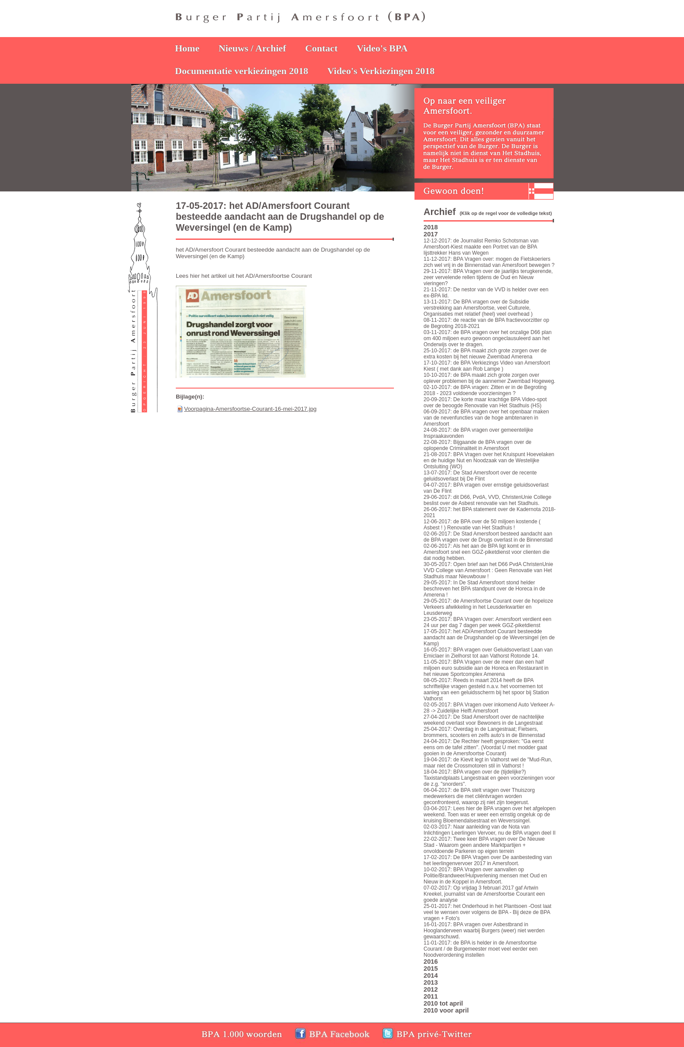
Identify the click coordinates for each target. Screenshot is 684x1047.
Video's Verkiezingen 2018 (380, 70)
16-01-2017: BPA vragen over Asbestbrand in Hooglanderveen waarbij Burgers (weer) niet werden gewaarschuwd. (484, 930)
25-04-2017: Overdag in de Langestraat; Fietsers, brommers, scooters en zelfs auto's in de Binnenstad (484, 732)
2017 (431, 234)
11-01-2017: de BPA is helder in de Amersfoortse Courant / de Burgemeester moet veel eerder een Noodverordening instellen (480, 949)
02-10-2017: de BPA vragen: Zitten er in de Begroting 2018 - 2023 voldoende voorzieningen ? (485, 390)
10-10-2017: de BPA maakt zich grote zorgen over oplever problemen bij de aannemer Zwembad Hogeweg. (489, 378)
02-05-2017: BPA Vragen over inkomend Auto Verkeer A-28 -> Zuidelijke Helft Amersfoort (489, 708)
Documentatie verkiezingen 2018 (241, 70)
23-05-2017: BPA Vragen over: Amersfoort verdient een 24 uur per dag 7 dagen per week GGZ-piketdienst (487, 622)
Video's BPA (382, 48)
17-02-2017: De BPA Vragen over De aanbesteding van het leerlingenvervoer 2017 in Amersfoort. (488, 860)
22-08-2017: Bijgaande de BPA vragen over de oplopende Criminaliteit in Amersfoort (477, 445)
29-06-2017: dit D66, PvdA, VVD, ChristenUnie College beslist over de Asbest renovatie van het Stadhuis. (487, 500)
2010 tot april (443, 1003)
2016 (431, 961)
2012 (431, 989)
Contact (321, 48)
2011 (431, 996)
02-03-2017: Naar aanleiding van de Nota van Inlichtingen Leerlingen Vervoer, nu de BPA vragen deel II (490, 830)
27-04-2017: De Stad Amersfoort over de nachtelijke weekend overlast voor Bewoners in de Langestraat (484, 720)
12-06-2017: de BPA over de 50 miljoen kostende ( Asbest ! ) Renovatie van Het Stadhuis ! (482, 524)
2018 (431, 227)
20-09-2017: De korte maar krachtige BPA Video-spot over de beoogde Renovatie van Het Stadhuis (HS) (485, 402)
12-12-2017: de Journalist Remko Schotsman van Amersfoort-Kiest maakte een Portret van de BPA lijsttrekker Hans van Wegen (481, 247)
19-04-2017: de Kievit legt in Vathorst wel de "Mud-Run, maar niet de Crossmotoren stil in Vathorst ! (488, 763)
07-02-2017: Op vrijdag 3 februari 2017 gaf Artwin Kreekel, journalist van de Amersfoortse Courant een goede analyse (484, 894)
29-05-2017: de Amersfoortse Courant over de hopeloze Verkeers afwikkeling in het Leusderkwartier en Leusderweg (488, 607)
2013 (431, 982)
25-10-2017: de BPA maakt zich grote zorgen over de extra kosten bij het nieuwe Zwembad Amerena (485, 354)
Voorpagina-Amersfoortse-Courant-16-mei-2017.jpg (250, 409)
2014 (431, 975)
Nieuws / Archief (252, 48)
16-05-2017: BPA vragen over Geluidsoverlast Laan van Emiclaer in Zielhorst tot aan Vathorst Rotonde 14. (488, 653)
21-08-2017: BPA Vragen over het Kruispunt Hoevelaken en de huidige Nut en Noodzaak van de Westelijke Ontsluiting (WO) (489, 460)
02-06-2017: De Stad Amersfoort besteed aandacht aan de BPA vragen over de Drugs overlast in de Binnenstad (488, 537)
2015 (431, 968)
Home (187, 48)
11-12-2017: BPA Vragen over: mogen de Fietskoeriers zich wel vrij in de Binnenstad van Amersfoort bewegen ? (489, 262)
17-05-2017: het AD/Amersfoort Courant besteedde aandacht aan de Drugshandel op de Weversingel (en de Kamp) (489, 637)
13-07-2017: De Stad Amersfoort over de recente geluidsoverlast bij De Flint (480, 476)
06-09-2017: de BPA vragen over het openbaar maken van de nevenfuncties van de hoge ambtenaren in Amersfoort (486, 418)
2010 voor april (446, 1010)
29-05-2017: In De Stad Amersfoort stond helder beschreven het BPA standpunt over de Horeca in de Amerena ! (484, 589)
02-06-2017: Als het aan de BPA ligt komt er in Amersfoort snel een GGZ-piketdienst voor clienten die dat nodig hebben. (487, 552)
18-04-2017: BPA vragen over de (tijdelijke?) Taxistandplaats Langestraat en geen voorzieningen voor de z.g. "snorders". (489, 778)
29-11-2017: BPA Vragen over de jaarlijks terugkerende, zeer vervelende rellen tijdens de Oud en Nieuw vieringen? (488, 277)
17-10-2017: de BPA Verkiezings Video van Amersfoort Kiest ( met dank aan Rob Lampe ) (487, 366)
